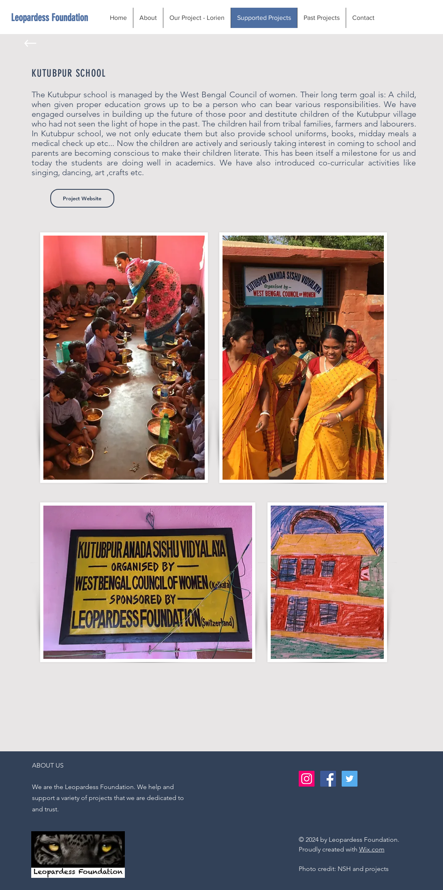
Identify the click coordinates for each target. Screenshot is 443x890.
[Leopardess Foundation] (49, 18)
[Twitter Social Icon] (349, 779)
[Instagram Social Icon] (307, 779)
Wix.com (372, 849)
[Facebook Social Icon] (328, 779)
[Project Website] (82, 198)
